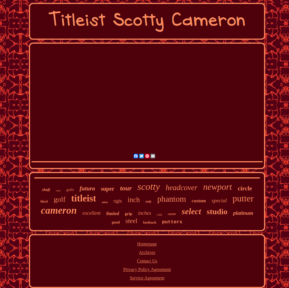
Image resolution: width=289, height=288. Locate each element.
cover (172, 214)
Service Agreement (147, 278)
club (159, 214)
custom (199, 200)
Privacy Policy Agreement (147, 269)
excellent (92, 213)
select (191, 211)
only (148, 201)
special (219, 200)
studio (217, 211)
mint (105, 202)
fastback (149, 222)
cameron (59, 210)
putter (243, 198)
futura (87, 188)
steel (131, 220)
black (44, 201)
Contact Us (147, 260)
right (117, 201)
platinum (243, 213)
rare (58, 190)
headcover (181, 187)
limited (112, 213)
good (116, 222)
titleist (83, 198)
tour (126, 188)
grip (128, 213)
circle (245, 188)
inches (144, 213)
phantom (171, 198)
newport (217, 187)
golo (70, 189)
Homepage (147, 243)
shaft (46, 190)
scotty (149, 186)
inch (134, 199)
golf (60, 199)
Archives (147, 252)
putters (172, 222)
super (107, 189)
